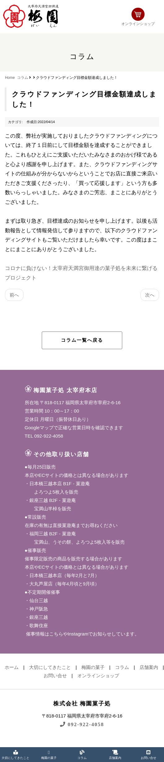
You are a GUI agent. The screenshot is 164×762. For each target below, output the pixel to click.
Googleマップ (39, 427)
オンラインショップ (138, 17)
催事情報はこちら (44, 633)
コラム (22, 77)
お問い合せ (55, 675)
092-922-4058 (82, 724)
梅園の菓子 (93, 667)
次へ (149, 295)
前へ (14, 295)
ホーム (12, 667)
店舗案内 (149, 667)
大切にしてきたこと (50, 667)
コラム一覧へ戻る (82, 340)
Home (10, 77)
